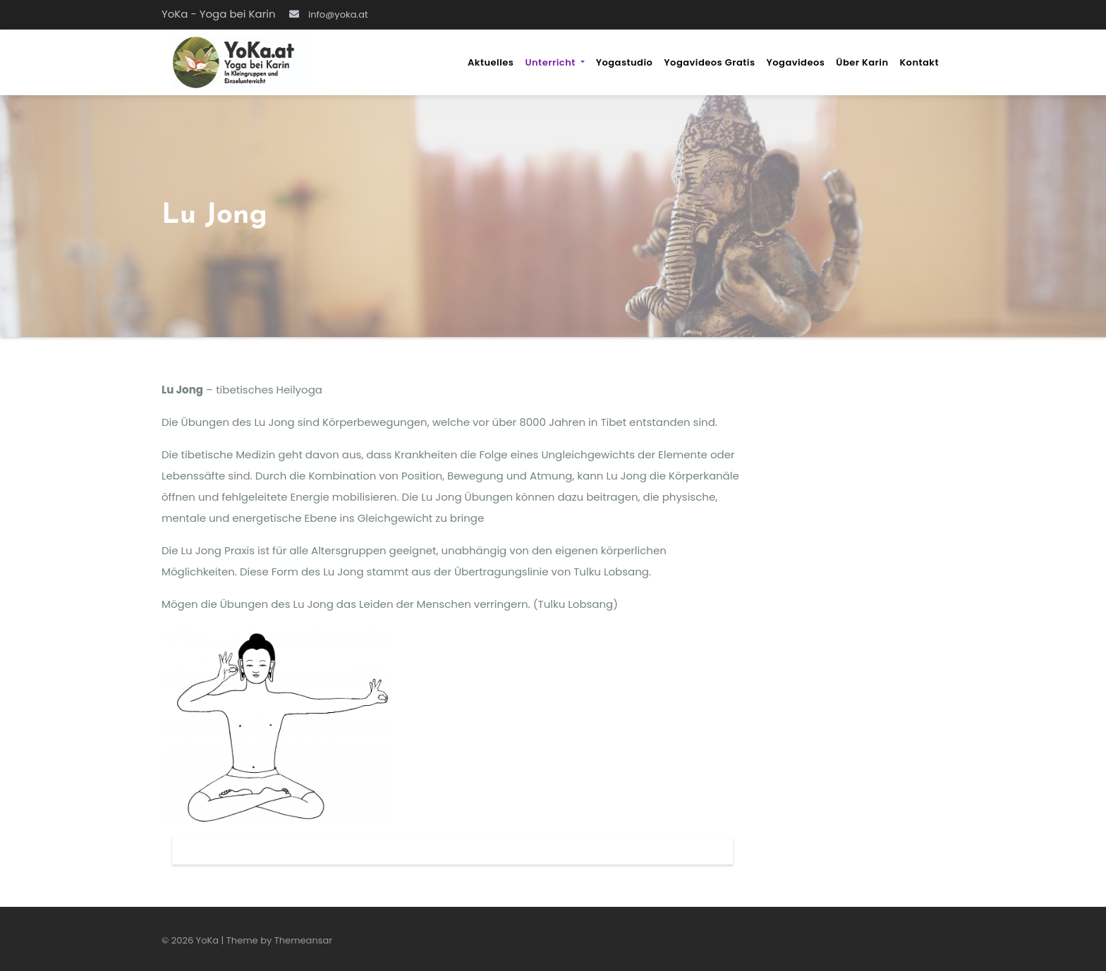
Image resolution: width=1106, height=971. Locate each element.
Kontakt (919, 62)
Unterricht (554, 62)
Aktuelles (491, 62)
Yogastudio (624, 62)
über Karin (862, 62)
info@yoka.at (328, 14)
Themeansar (303, 940)
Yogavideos (796, 62)
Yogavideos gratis (709, 62)
